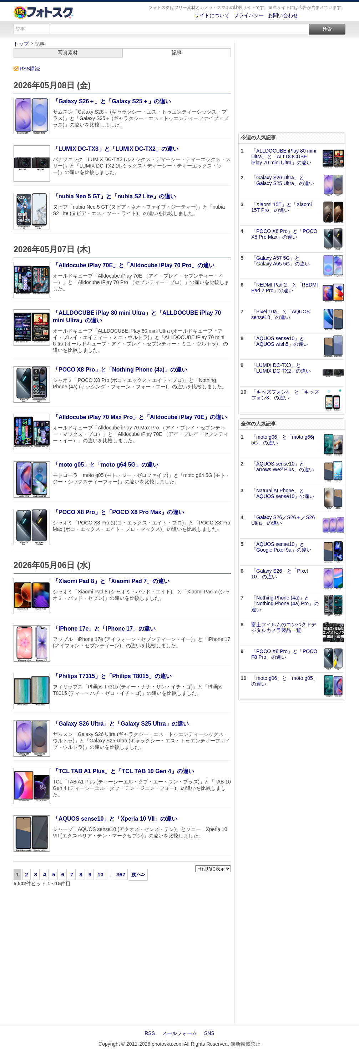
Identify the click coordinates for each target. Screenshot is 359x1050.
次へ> (138, 874)
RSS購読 (30, 68)
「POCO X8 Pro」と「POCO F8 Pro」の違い (284, 654)
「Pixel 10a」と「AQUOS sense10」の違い (280, 314)
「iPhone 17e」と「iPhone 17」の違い (104, 629)
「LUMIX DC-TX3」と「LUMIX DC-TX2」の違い (115, 149)
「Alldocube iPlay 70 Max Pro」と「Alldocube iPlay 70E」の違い (140, 417)
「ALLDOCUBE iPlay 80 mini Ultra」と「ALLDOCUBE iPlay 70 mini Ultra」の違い (283, 157)
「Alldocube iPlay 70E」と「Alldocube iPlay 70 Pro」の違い (133, 265)
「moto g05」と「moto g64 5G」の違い (105, 465)
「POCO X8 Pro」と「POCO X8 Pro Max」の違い (118, 512)
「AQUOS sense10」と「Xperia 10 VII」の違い (115, 819)
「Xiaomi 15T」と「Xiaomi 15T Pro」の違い (281, 207)
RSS (150, 1033)
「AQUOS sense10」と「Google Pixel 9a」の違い (281, 547)
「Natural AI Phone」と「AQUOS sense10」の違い (282, 493)
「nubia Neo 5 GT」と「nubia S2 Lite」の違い (114, 196)
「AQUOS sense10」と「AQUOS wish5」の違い (279, 341)
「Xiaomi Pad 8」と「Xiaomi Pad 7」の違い (111, 581)
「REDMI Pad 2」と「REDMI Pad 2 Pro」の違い (284, 288)
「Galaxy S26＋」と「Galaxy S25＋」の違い (112, 101)
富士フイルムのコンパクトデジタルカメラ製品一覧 (283, 627)
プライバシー (249, 15)
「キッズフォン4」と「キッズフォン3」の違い (285, 395)
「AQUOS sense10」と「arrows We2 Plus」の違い (282, 467)
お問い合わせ (283, 15)
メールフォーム (179, 1033)
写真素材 (68, 52)
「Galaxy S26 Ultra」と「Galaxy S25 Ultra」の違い (121, 724)
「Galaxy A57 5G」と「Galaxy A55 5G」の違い (280, 261)
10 (100, 874)
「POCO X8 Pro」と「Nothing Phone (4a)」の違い (120, 370)
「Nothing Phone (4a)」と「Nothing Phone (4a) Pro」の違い (285, 604)
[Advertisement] (122, 956)
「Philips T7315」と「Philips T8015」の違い (112, 676)
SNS (209, 1033)
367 (120, 874)
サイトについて (211, 15)
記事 (177, 52)
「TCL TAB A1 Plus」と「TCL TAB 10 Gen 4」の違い (123, 771)
